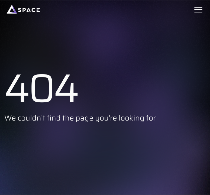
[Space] (23, 9)
